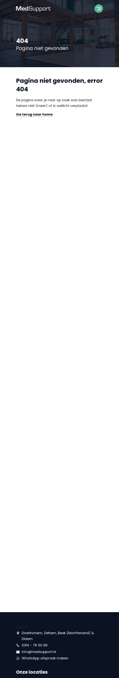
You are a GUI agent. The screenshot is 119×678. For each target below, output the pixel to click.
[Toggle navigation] (98, 10)
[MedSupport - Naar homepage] (33, 8)
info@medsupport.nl (39, 651)
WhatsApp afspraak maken (45, 658)
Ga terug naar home (34, 114)
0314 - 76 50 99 (34, 645)
